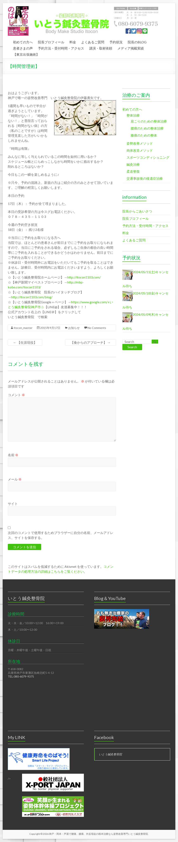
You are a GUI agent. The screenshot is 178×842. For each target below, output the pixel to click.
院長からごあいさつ (137, 211)
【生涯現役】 (25, 342)
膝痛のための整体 (144, 135)
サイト (13, 503)
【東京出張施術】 (26, 53)
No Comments (97, 327)
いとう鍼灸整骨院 (110, 754)
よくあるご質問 (92, 41)
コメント (16, 395)
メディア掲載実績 (130, 47)
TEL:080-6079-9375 (21, 676)
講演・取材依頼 (100, 47)
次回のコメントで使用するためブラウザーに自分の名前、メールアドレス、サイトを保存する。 (60, 535)
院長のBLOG (137, 41)
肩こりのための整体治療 (149, 121)
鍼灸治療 (133, 164)
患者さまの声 (23, 47)
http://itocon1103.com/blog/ (32, 297)
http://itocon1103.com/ (84, 277)
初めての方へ (23, 41)
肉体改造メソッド (139, 150)
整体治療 (133, 115)
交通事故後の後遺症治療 (144, 178)
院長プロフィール (51, 41)
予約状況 (116, 41)
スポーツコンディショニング (147, 157)
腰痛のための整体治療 (147, 128)
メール (15, 479)
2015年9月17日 (50, 327)
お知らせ (74, 327)
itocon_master (23, 327)
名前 (13, 455)
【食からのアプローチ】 (90, 342)
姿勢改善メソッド (139, 143)
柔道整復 (133, 171)
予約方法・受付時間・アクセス (61, 47)
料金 (72, 41)
